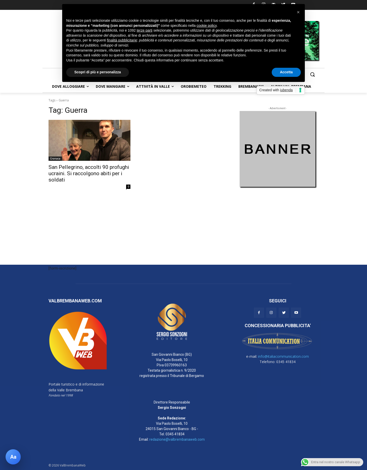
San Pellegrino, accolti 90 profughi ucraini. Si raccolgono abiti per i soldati (89, 173)
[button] (312, 74)
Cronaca (55, 158)
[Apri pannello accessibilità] (13, 456)
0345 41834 (175, 434)
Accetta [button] (286, 72)
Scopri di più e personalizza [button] (97, 72)
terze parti (144, 30)
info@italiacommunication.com (283, 356)
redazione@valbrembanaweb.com (177, 439)
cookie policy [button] (207, 26)
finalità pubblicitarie (122, 40)
